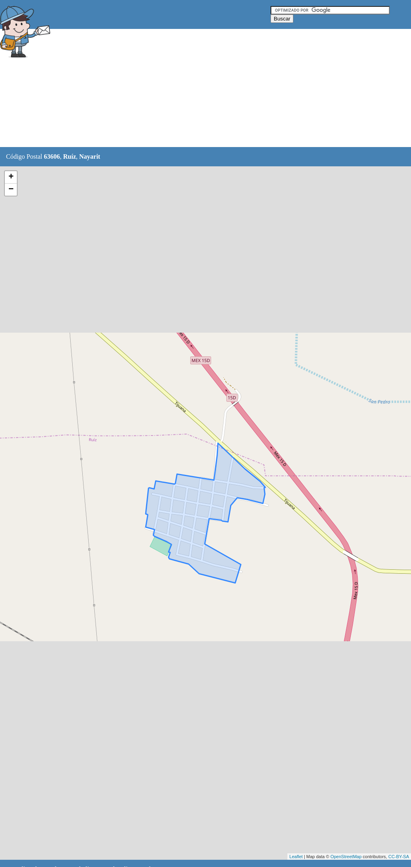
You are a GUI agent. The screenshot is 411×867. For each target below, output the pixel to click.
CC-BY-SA (398, 856)
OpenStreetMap (346, 856)
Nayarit (89, 156)
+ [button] (11, 177)
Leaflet (296, 856)
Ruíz (69, 156)
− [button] (11, 190)
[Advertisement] (200, 88)
